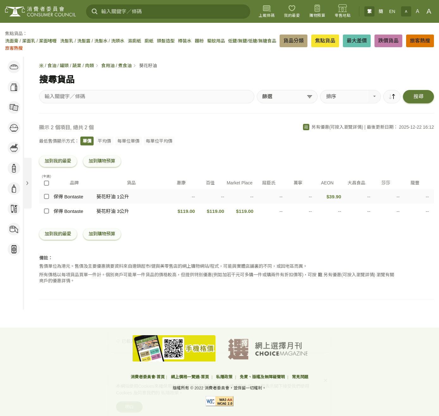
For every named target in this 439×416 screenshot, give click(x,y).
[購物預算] (317, 11)
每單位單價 (128, 141)
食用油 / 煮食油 (116, 65)
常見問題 (300, 376)
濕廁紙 (134, 40)
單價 (87, 141)
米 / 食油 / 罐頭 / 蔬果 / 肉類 (66, 65)
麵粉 (199, 40)
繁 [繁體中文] (369, 11)
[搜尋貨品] (146, 96)
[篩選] (287, 96)
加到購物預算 (102, 160)
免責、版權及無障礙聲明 (263, 376)
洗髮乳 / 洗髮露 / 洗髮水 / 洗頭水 (92, 40)
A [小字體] (406, 11)
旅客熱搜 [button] (420, 40)
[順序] (391, 96)
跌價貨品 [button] (388, 40)
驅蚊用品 (216, 40)
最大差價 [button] (357, 40)
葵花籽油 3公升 (112, 211)
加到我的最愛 (58, 160)
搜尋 (418, 96)
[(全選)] (46, 183)
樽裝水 (184, 40)
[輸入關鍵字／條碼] (168, 11)
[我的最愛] (292, 11)
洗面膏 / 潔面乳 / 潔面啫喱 (31, 40)
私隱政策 (225, 376)
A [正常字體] (417, 11)
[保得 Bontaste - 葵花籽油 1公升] (46, 196)
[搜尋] (94, 11)
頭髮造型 (166, 40)
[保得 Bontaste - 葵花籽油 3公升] (46, 211)
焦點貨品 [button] (325, 40)
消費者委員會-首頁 (148, 376)
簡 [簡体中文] (381, 11)
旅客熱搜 (14, 48)
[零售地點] (342, 11)
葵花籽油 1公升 (112, 196)
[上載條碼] (266, 11)
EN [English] (392, 11)
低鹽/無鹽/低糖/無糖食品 (252, 40)
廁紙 (149, 40)
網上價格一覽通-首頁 (190, 376)
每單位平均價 (159, 141)
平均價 (104, 141)
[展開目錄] (27, 183)
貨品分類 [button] (293, 40)
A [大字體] (429, 11)
